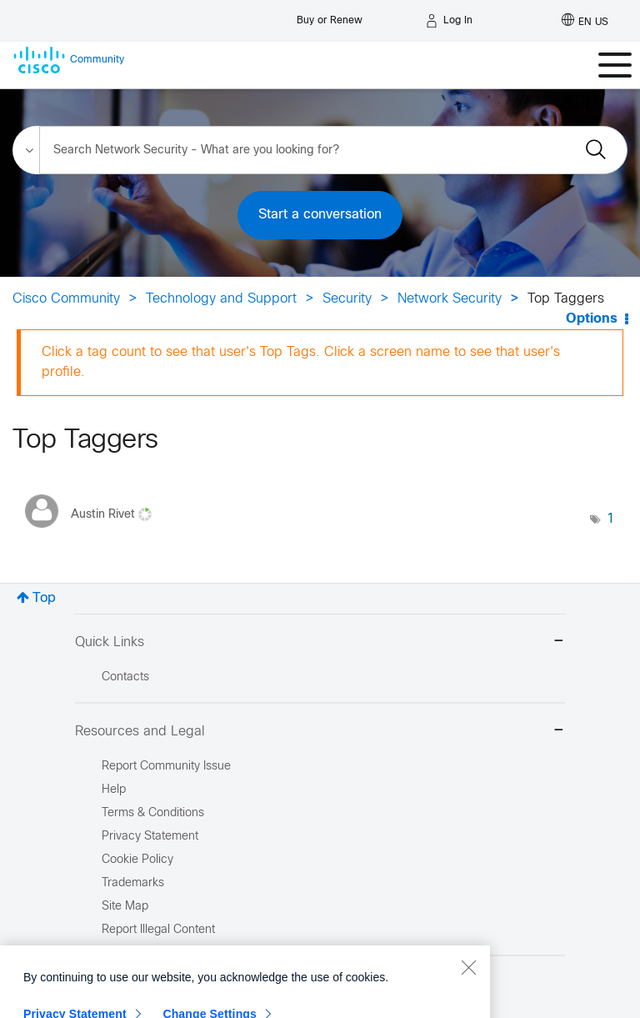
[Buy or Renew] (329, 16)
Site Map (125, 906)
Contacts (125, 677)
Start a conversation (320, 214)
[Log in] (449, 21)
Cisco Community (66, 299)
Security (347, 299)
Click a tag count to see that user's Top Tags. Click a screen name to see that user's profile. (301, 362)
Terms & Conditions (153, 813)
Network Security (450, 299)
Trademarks (133, 883)
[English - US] (585, 21)
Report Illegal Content (158, 930)
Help (114, 790)
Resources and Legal (320, 731)
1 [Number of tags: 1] (611, 519)
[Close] (468, 1000)
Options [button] (592, 319)
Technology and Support (221, 299)
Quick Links (320, 642)
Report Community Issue (166, 766)
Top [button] (44, 598)
